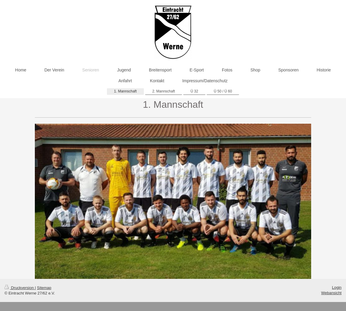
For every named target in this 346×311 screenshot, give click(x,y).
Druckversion (20, 287)
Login (336, 287)
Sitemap (44, 287)
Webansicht (331, 293)
